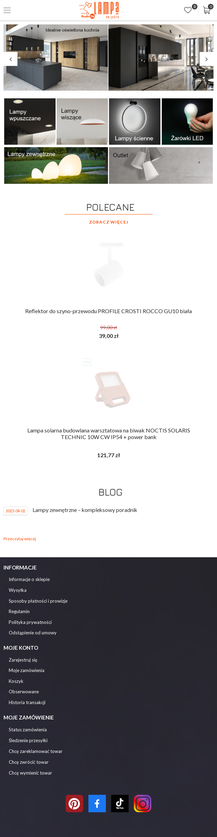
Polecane (110, 207)
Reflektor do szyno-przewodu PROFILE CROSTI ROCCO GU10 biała (108, 311)
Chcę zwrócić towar (29, 762)
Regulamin (19, 611)
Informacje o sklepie (29, 579)
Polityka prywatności (30, 622)
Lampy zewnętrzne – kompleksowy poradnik (84, 510)
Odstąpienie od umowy (33, 632)
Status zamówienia (28, 729)
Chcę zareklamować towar (36, 751)
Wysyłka (18, 590)
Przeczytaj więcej (19, 538)
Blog (110, 492)
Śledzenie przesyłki (28, 740)
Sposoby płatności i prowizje (38, 601)
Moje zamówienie (28, 717)
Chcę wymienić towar (30, 773)
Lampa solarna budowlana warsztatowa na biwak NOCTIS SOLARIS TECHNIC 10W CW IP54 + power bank (108, 433)
